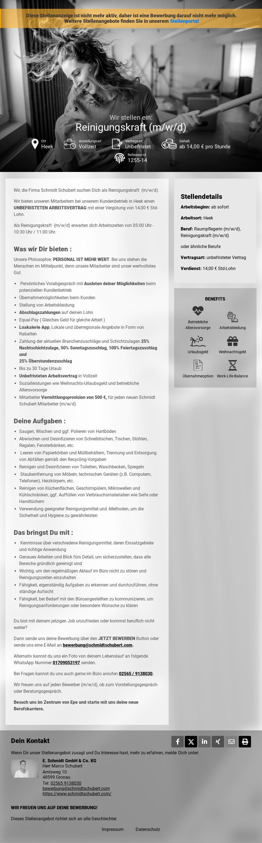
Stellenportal (184, 21)
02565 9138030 (66, 783)
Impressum (113, 829)
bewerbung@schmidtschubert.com (97, 645)
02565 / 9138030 (135, 673)
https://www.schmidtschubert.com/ (77, 793)
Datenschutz (148, 829)
